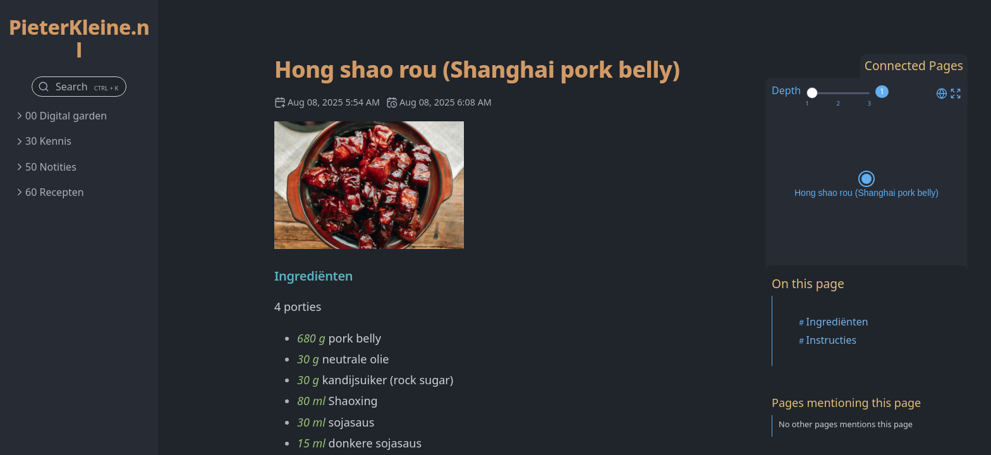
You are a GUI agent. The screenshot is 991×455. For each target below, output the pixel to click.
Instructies (831, 340)
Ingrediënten (837, 322)
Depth (786, 90)
